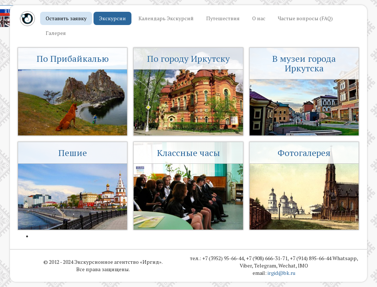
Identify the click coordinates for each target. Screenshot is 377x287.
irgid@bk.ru (281, 272)
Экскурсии (112, 18)
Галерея (56, 32)
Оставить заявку (66, 18)
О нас (258, 18)
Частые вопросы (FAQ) (305, 18)
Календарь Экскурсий (166, 18)
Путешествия (223, 18)
